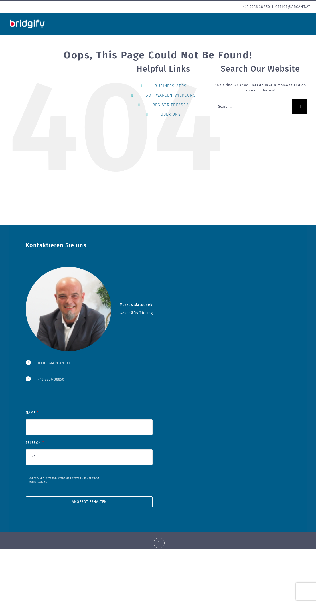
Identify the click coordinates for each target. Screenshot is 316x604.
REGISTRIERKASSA (171, 105)
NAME (89, 420)
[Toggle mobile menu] (306, 23)
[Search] (299, 106)
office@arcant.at (292, 7)
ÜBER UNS (171, 114)
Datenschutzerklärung (58, 478)
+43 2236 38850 (51, 379)
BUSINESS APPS (171, 86)
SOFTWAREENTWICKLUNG (171, 95)
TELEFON (89, 450)
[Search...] (253, 106)
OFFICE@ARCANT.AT (54, 363)
